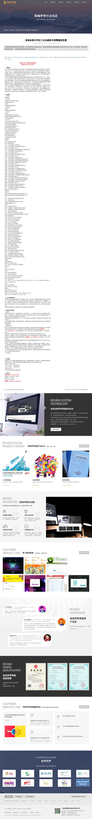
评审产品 (61, 2)
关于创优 (76, 2)
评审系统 (39, 800)
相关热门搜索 (30, 796)
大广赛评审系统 (7, 485)
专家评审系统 (24, 812)
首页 (46, 2)
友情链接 (9, 796)
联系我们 (84, 2)
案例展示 (53, 2)
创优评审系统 (8, 812)
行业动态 (68, 2)
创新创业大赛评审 (67, 485)
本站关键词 (18, 796)
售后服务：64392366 (34, 812)
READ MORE (56, 429)
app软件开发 (25, 800)
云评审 (59, 800)
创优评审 (6, 30)
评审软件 (33, 800)
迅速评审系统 (16, 812)
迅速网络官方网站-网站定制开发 (12, 800)
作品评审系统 (36, 485)
